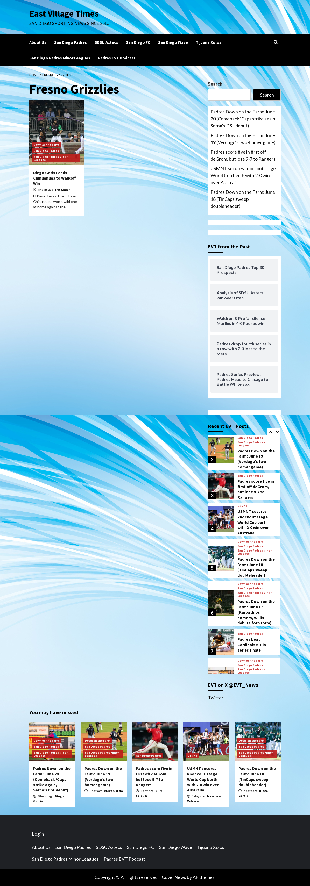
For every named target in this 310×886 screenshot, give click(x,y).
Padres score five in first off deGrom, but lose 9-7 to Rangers (243, 155)
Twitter (215, 698)
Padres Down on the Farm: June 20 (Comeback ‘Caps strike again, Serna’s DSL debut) (243, 118)
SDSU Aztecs (106, 42)
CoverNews (174, 877)
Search (215, 84)
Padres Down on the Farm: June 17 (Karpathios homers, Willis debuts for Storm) (256, 612)
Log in (38, 834)
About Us (37, 42)
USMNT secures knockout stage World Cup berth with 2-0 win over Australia (243, 175)
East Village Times (64, 13)
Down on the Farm (46, 145)
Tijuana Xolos (208, 42)
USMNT (242, 506)
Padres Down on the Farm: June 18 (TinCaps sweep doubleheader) (242, 199)
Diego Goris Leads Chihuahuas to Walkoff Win (54, 178)
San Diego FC (138, 42)
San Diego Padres (70, 42)
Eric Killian (63, 189)
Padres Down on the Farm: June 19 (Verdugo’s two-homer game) (243, 138)
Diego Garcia (113, 791)
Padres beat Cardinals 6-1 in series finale (251, 645)
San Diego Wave (173, 42)
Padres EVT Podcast (117, 57)
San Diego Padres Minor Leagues (59, 57)
